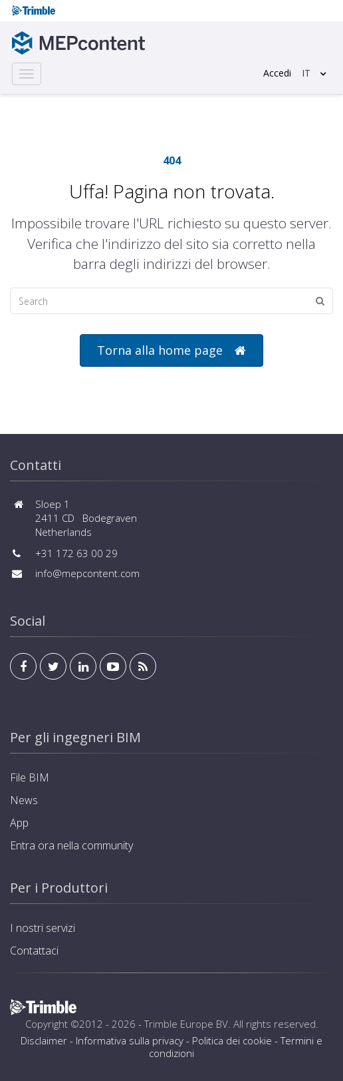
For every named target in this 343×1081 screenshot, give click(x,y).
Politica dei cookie (232, 1040)
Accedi (277, 73)
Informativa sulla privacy (129, 1040)
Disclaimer (44, 1040)
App (19, 822)
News (24, 800)
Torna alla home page (171, 350)
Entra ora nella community (71, 845)
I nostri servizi (42, 928)
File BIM (29, 777)
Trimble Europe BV (186, 1023)
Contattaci (34, 950)
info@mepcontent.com (87, 573)
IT (306, 73)
